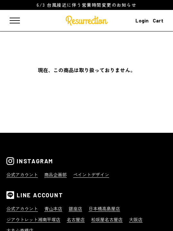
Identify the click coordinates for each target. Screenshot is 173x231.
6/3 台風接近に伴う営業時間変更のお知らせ (86, 5)
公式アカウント (22, 174)
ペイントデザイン (91, 174)
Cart (158, 20)
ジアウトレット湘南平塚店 (33, 219)
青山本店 (53, 208)
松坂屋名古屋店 (107, 219)
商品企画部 (55, 174)
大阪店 (136, 219)
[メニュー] (19, 20)
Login (142, 20)
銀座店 (75, 208)
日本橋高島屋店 (104, 208)
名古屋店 (76, 219)
